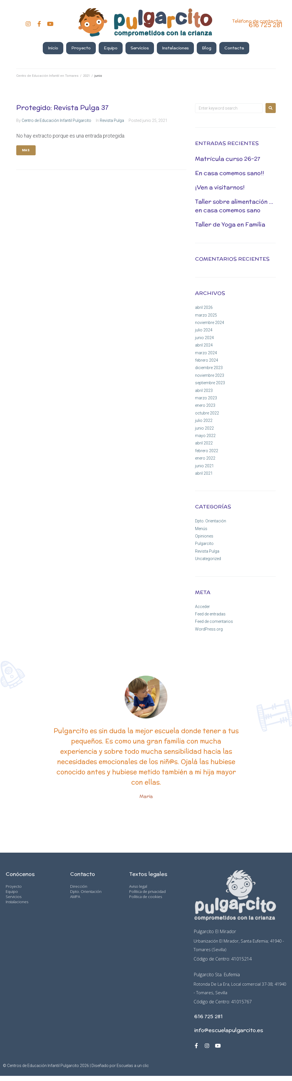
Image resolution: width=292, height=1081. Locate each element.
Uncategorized (208, 558)
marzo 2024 (206, 353)
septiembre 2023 (210, 383)
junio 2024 (204, 337)
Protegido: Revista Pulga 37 (62, 107)
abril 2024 (204, 345)
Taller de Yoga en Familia (230, 224)
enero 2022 (205, 458)
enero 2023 (205, 405)
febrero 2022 (206, 450)
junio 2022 (204, 428)
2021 (86, 76)
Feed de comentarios (214, 621)
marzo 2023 (206, 398)
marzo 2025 (206, 315)
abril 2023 (204, 390)
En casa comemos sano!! (229, 173)
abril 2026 (204, 307)
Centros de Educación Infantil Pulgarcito (43, 1071)
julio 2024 (203, 330)
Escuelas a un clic (133, 1071)
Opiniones (204, 536)
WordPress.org (209, 629)
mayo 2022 (205, 435)
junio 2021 (204, 466)
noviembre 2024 (209, 322)
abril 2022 (204, 443)
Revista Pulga (112, 120)
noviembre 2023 (209, 375)
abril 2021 (204, 473)
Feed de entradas (210, 614)
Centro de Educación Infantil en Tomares (47, 76)
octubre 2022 (207, 413)
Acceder (202, 606)
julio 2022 (203, 420)
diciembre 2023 (209, 367)
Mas (26, 150)
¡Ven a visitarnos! (220, 187)
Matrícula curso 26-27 (227, 158)
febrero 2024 (206, 360)
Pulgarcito (204, 543)
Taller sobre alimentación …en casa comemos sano (234, 205)
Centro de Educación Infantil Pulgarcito (56, 120)
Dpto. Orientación (210, 521)
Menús (201, 528)
